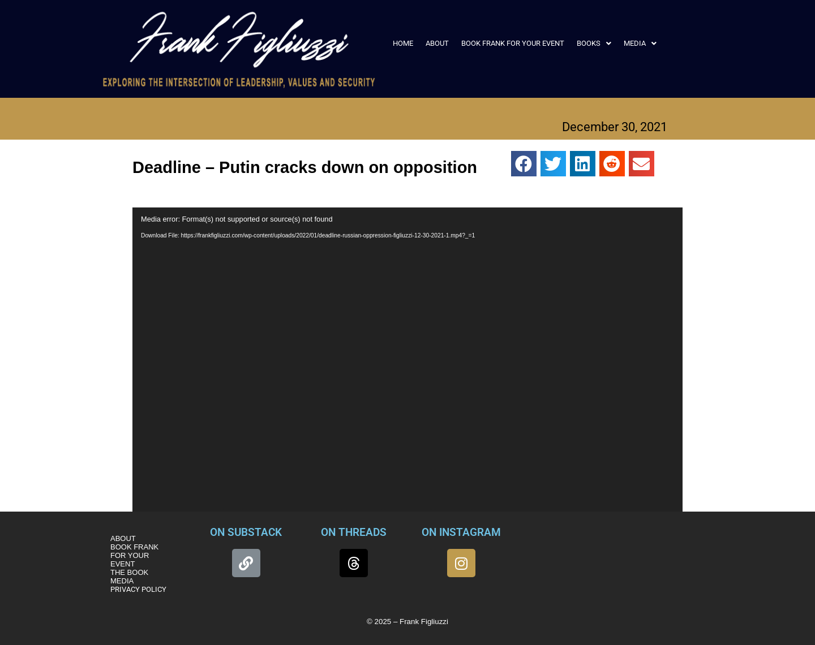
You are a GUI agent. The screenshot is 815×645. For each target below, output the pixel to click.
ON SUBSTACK (246, 532)
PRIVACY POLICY (138, 589)
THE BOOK (129, 572)
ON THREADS (354, 532)
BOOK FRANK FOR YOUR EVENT (512, 43)
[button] (594, 43)
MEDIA (640, 43)
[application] (407, 362)
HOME (403, 43)
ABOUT (437, 43)
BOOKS (594, 43)
